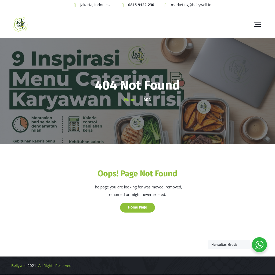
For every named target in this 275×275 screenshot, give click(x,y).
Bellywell (19, 265)
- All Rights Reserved (53, 265)
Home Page (137, 207)
